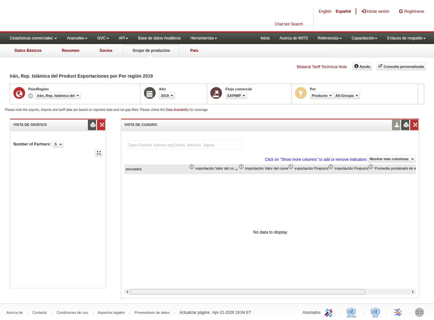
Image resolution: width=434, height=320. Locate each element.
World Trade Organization (398, 311)
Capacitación (364, 38)
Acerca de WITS (293, 38)
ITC (329, 311)
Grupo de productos (151, 50)
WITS (65, 16)
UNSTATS (375, 311)
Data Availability (177, 110)
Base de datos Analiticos (159, 38)
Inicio (265, 38)
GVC (103, 38)
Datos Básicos (28, 50)
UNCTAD (352, 311)
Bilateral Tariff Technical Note (322, 67)
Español (343, 11)
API (123, 38)
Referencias (330, 38)
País (194, 50)
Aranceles (77, 38)
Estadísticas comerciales (33, 38)
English (325, 11)
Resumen (70, 50)
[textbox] (185, 145)
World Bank (420, 311)
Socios (106, 50)
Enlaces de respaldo (406, 38)
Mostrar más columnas (392, 159)
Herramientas (203, 38)
